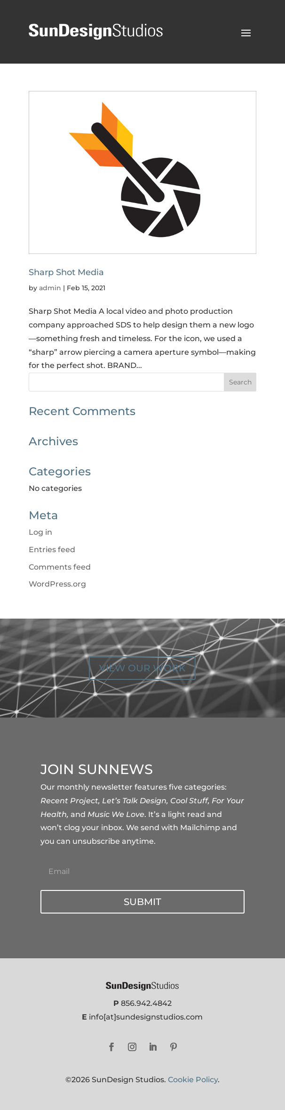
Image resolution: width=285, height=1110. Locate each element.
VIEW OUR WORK (142, 668)
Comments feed (60, 567)
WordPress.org (57, 583)
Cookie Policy (193, 1079)
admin (50, 288)
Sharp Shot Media (66, 272)
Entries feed (52, 549)
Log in (40, 532)
